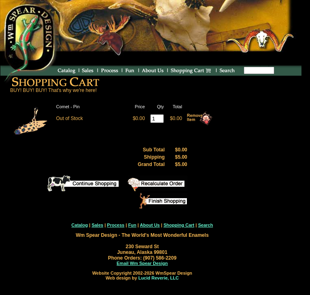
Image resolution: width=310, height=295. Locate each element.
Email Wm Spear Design (142, 263)
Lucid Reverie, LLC (158, 277)
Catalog (80, 225)
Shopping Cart (178, 225)
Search (205, 225)
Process (115, 225)
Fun (132, 225)
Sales (97, 225)
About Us (150, 225)
